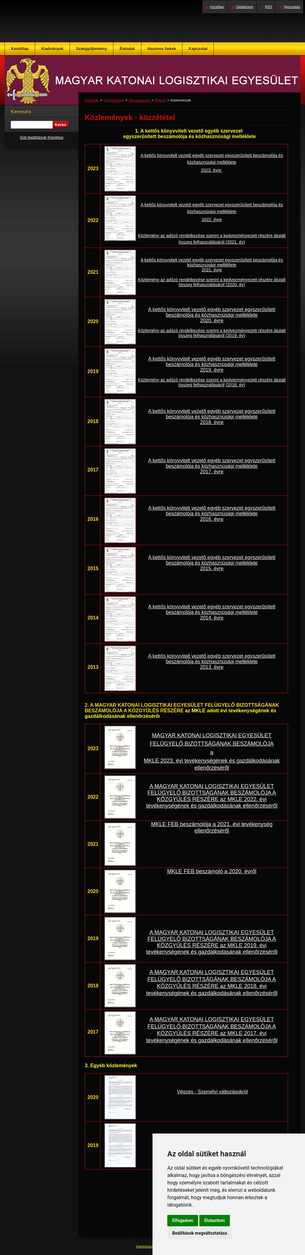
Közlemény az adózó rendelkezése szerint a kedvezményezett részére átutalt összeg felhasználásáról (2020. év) (212, 282)
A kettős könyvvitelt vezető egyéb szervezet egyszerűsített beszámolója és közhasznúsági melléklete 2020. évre (211, 315)
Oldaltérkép (244, 7)
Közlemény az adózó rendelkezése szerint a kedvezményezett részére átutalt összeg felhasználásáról (212, 333)
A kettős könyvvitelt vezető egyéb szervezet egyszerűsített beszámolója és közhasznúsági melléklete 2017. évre (211, 466)
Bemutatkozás (139, 100)
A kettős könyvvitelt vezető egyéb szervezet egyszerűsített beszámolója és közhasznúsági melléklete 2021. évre (211, 264)
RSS (268, 7)
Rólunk (160, 100)
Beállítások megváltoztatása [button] (199, 1233)
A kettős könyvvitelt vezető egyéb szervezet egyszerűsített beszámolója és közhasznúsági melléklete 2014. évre (211, 612)
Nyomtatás (292, 7)
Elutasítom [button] (214, 1220)
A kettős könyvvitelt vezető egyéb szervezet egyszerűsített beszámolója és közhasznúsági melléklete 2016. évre (211, 513)
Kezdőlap (92, 100)
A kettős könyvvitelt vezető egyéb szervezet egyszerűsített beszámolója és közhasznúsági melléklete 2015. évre (211, 563)
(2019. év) (235, 335)
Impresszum (146, 1246)
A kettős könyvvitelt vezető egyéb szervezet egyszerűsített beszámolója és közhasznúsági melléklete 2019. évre (211, 364)
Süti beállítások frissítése (41, 137)
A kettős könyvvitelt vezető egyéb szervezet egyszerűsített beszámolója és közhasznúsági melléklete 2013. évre (211, 661)
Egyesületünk (114, 100)
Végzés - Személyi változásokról (212, 1091)
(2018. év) (235, 384)
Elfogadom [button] (182, 1220)
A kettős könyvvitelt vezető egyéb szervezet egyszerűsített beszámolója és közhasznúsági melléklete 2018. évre (211, 417)
